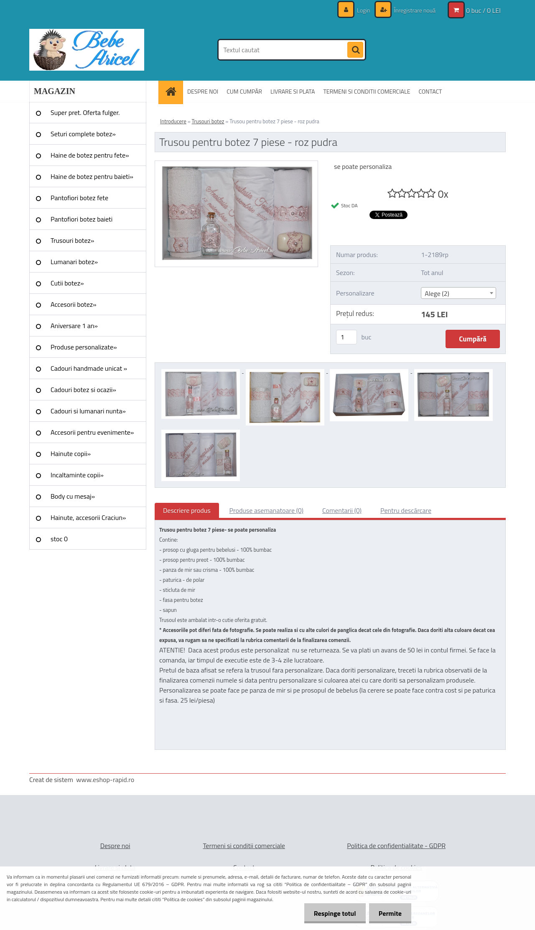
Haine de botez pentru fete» (90, 155)
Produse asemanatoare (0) (266, 510)
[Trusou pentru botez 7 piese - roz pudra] (236, 164)
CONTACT (430, 91)
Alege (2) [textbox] (437, 293)
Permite (389, 913)
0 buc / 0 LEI (483, 10)
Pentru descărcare (405, 510)
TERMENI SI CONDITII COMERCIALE (366, 91)
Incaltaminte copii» (77, 475)
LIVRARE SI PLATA (292, 91)
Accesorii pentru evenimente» (92, 432)
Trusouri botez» (72, 240)
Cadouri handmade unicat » (89, 368)
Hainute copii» (71, 453)
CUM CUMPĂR (244, 91)
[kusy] (346, 337)
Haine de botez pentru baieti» (92, 176)
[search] (355, 50)
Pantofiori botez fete (79, 198)
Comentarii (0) (342, 510)
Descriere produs (187, 510)
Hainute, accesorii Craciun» (88, 517)
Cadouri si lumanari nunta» (88, 411)
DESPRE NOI (202, 91)
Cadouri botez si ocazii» (83, 390)
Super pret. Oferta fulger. (85, 112)
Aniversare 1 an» (74, 326)
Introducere (173, 121)
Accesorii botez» (74, 304)
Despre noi (115, 846)
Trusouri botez (208, 121)
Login (364, 10)
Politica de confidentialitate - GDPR (396, 846)
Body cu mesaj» (73, 496)
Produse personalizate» (84, 347)
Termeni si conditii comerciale (244, 846)
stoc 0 (59, 539)
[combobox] (458, 293)
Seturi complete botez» (83, 134)
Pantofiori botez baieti (81, 219)
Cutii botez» (67, 283)
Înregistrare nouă (414, 10)
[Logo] (86, 50)
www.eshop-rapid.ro (105, 780)
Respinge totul (332, 913)
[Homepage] (173, 91)
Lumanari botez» (74, 262)
